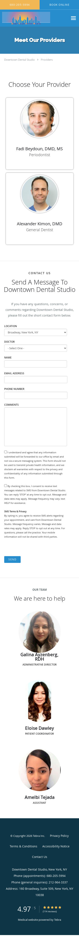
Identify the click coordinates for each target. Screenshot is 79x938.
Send (12, 559)
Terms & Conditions (23, 846)
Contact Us (39, 857)
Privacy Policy (59, 836)
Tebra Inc (38, 836)
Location (10, 326)
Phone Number (14, 389)
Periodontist (39, 154)
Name (8, 357)
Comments (11, 405)
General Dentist (39, 229)
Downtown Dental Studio (19, 60)
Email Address (14, 373)
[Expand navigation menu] (73, 18)
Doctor (9, 342)
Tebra (57, 920)
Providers (47, 60)
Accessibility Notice (56, 846)
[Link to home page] (34, 18)
